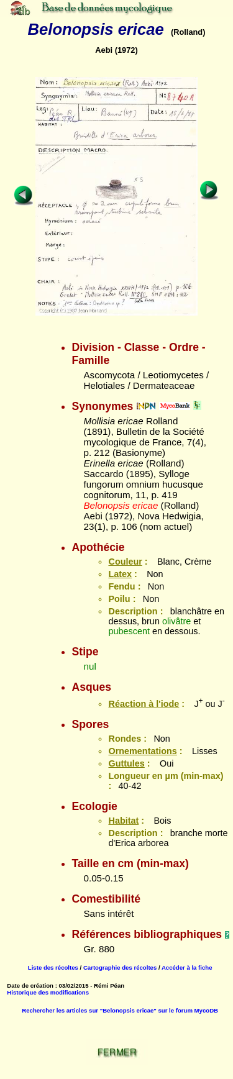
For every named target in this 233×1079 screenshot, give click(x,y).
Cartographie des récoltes (120, 967)
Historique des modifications (48, 992)
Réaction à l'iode (143, 704)
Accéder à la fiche (187, 967)
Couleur (125, 562)
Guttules (126, 763)
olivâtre (176, 621)
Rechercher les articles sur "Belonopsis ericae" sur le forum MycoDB (120, 1010)
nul (89, 666)
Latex (120, 574)
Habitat (123, 821)
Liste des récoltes (53, 967)
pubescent (128, 631)
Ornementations (142, 751)
